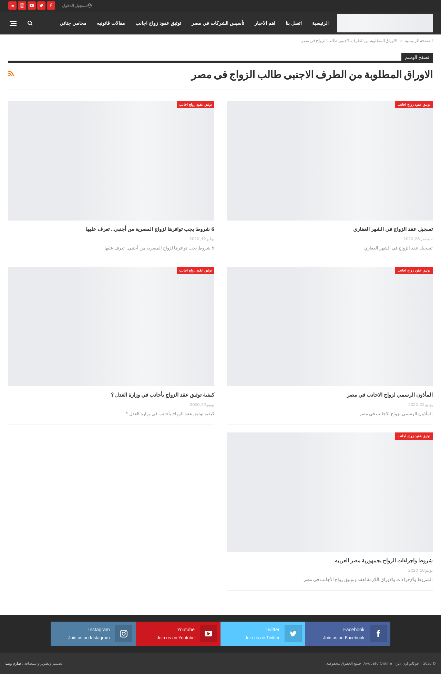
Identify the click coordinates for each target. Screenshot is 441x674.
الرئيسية (320, 23)
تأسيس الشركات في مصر (218, 23)
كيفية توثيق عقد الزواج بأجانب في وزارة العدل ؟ (162, 394)
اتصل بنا (294, 23)
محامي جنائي (73, 23)
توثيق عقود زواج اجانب (158, 23)
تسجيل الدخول (77, 5)
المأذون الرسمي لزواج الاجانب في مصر (390, 394)
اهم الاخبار (265, 23)
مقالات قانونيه (111, 23)
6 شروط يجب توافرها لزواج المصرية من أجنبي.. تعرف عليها (149, 228)
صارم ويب (13, 663)
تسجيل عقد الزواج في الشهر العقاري (393, 228)
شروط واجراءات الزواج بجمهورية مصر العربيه (384, 560)
